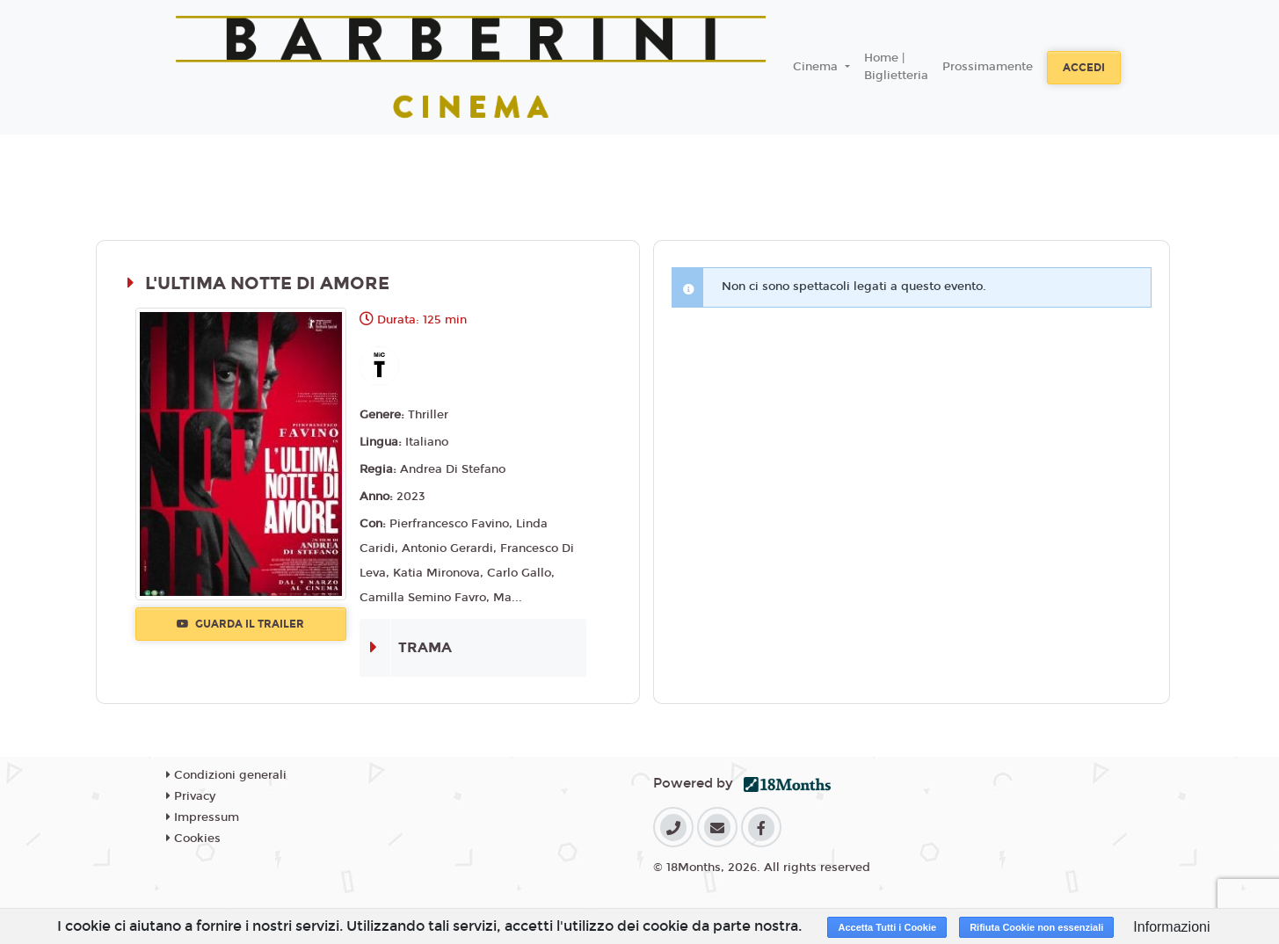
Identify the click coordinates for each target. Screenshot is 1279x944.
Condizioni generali (226, 775)
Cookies (193, 838)
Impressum (202, 817)
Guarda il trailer (240, 624)
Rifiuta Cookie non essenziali (1036, 927)
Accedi (1084, 68)
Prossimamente (987, 67)
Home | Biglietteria (896, 67)
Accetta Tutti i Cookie (887, 927)
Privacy (190, 796)
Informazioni (1171, 926)
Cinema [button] (817, 67)
